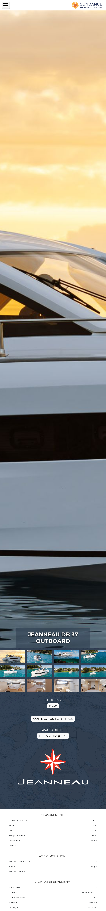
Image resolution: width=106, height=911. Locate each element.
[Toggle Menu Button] (6, 5)
